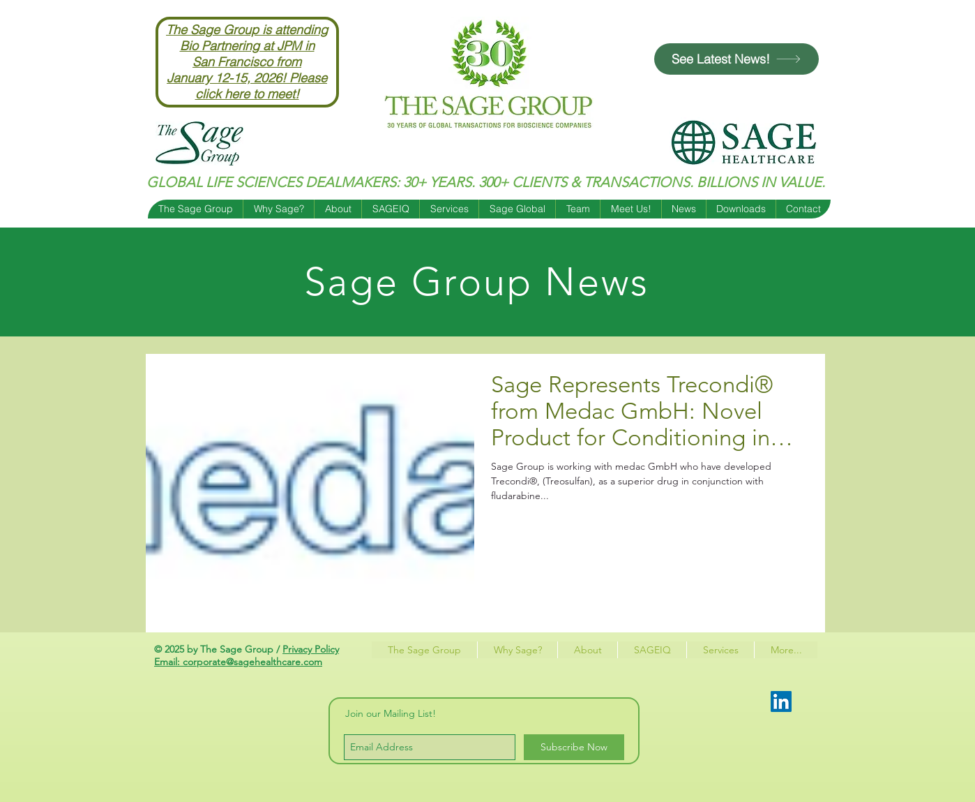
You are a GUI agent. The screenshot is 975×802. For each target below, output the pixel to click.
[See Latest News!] (736, 59)
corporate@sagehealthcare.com (252, 661)
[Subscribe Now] (574, 747)
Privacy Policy (310, 649)
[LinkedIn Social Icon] (781, 701)
